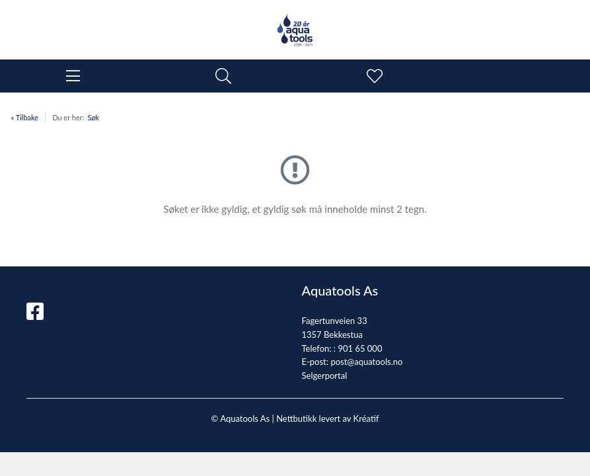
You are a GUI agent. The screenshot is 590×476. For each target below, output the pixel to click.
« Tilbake (25, 117)
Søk (93, 117)
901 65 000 (360, 348)
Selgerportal (325, 375)
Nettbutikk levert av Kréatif (327, 418)
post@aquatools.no (366, 361)
